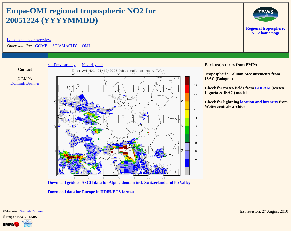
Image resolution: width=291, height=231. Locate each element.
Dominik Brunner (24, 83)
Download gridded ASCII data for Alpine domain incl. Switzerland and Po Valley (119, 182)
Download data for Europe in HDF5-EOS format (91, 192)
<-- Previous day (62, 65)
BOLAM (263, 88)
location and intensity (259, 102)
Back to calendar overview (29, 39)
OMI (86, 46)
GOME (41, 46)
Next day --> (92, 65)
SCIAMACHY (64, 46)
